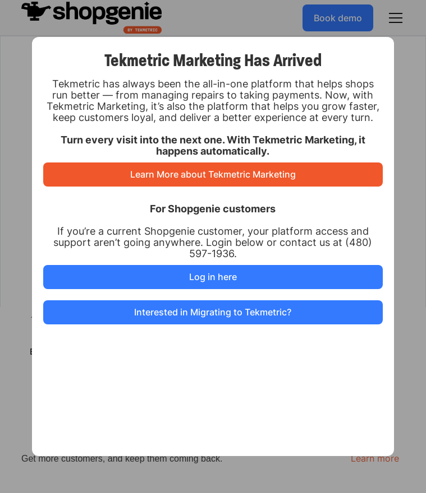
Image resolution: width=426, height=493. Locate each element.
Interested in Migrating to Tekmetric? (212, 312)
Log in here (213, 276)
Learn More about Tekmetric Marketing (213, 174)
